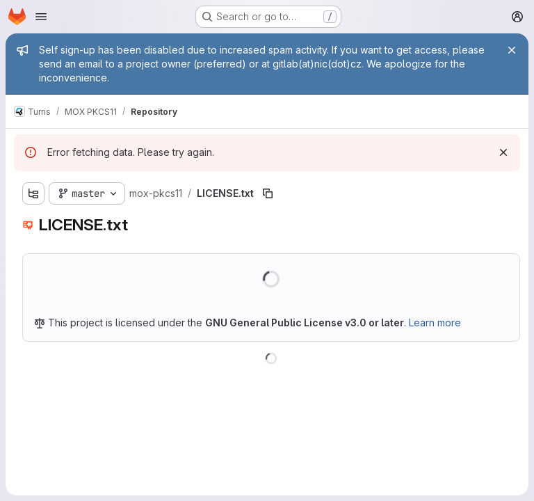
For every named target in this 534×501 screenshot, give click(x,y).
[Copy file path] (268, 193)
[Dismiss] (503, 152)
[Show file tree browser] (33, 193)
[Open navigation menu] (41, 17)
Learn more (435, 322)
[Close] (511, 50)
